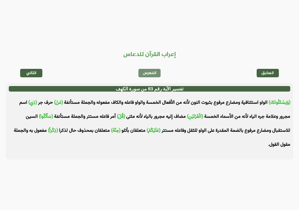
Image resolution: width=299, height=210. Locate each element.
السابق (267, 73)
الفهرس (150, 73)
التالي (31, 73)
